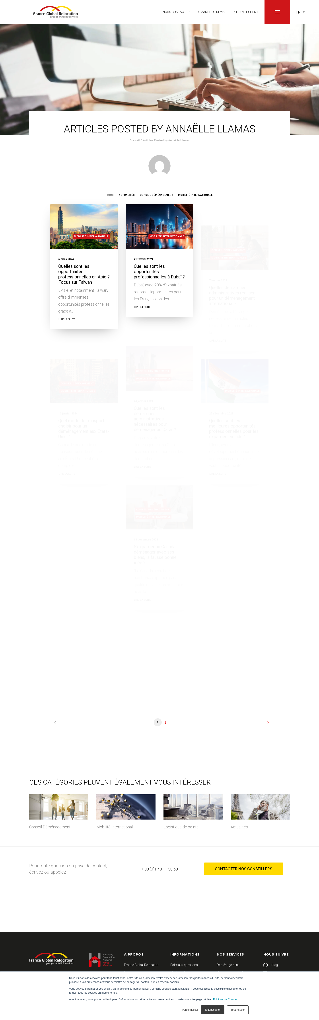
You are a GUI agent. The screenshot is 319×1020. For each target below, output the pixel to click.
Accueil (134, 117)
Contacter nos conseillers (243, 869)
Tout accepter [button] (213, 1009)
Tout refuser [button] (238, 1009)
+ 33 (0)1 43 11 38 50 (159, 869)
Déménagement (228, 965)
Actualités (127, 195)
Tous (110, 195)
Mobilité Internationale (195, 195)
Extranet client (245, 12)
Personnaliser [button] (190, 1009)
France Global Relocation (141, 965)
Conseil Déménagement (156, 195)
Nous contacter (176, 12)
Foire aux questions (184, 965)
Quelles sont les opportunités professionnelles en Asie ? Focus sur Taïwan (84, 296)
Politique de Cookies (225, 999)
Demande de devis (211, 12)
